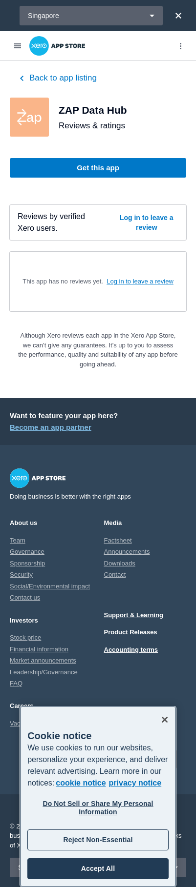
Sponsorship (27, 563)
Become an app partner (50, 427)
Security (21, 574)
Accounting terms (131, 649)
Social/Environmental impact (50, 586)
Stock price (25, 637)
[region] (98, 796)
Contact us (25, 597)
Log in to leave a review (147, 222)
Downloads (119, 563)
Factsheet (118, 540)
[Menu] (17, 46)
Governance (27, 551)
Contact (115, 574)
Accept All (98, 868)
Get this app (98, 167)
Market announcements (43, 660)
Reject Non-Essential (97, 840)
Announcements (127, 551)
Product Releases (130, 632)
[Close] (178, 15)
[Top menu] (180, 46)
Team (17, 540)
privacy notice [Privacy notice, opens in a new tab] (135, 783)
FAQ (16, 683)
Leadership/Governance (44, 672)
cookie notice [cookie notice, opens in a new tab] (81, 783)
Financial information (39, 649)
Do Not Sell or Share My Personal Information (98, 808)
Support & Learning (133, 615)
